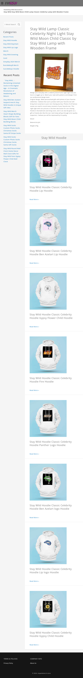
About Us (33, 663)
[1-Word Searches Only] (10, 24)
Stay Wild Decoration (15, 10)
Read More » (34, 199)
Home (6, 10)
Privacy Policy (8, 663)
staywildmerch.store (44, 673)
